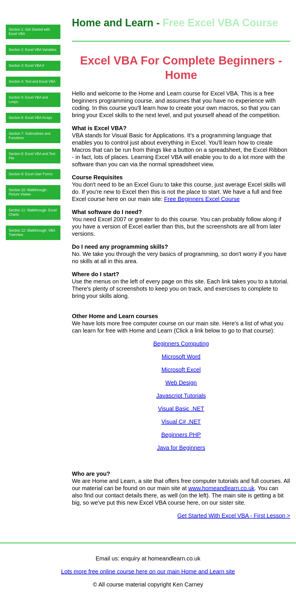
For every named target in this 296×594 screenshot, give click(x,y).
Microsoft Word (181, 356)
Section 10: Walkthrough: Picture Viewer (28, 192)
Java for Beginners (181, 447)
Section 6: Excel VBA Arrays (30, 118)
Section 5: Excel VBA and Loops (28, 99)
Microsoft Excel (181, 369)
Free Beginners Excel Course (202, 199)
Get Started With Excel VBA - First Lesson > (233, 515)
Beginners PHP (181, 434)
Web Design (181, 382)
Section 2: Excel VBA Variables (32, 50)
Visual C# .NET (181, 421)
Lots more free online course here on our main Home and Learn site (148, 571)
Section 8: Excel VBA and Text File (32, 156)
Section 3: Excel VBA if (26, 66)
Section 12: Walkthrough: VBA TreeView (32, 232)
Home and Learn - (117, 23)
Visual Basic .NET (181, 408)
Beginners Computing (181, 343)
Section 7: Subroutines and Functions (29, 136)
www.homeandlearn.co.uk (221, 488)
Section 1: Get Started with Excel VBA (29, 31)
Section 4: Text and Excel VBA (32, 82)
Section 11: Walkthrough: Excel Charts (33, 212)
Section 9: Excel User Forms (31, 174)
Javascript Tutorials (181, 395)
